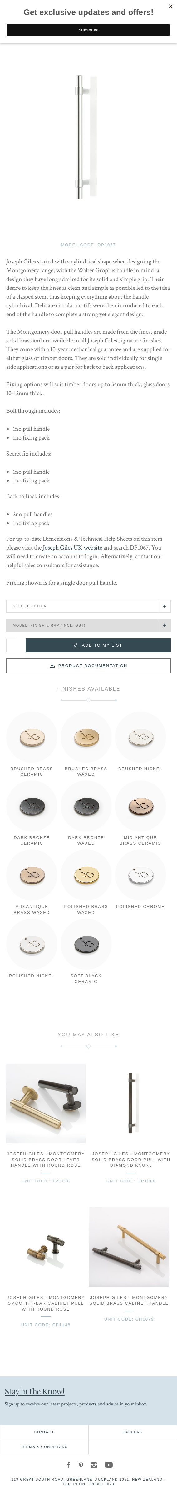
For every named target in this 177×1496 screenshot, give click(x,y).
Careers (132, 1432)
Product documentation (93, 665)
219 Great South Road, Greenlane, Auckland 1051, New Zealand (87, 1479)
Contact (44, 1432)
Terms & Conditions (44, 1447)
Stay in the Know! (35, 1391)
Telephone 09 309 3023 (89, 1484)
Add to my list (102, 645)
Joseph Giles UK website (72, 548)
